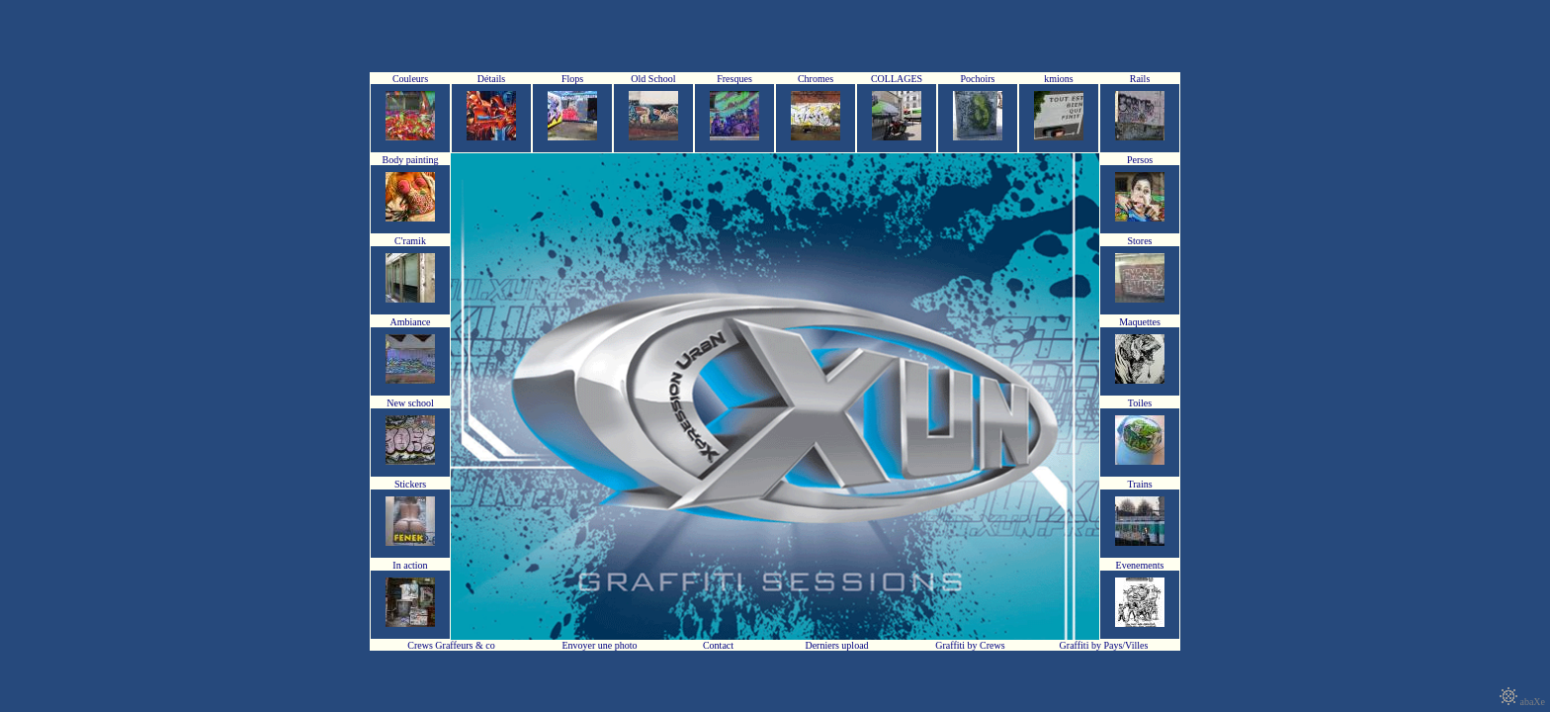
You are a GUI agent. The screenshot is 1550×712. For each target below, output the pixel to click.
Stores (1140, 240)
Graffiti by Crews (969, 645)
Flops (572, 78)
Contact (718, 645)
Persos (1140, 159)
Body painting (411, 159)
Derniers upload (836, 645)
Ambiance (409, 321)
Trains (1139, 484)
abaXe (1522, 701)
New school (410, 403)
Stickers (410, 484)
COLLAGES (896, 78)
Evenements (1140, 565)
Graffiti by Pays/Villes (1104, 645)
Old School (653, 78)
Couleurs (410, 78)
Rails (1140, 78)
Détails (491, 78)
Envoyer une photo (599, 645)
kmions (1058, 78)
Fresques (734, 78)
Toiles (1140, 403)
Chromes (815, 78)
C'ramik (410, 240)
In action (409, 565)
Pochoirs (978, 78)
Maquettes (1140, 321)
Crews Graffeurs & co (450, 645)
